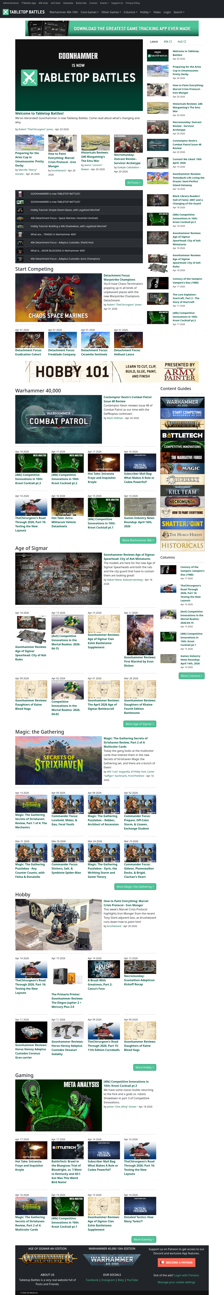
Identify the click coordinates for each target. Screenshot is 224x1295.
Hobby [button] (144, 12)
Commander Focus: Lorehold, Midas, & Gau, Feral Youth (64, 820)
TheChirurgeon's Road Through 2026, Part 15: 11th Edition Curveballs (104, 1046)
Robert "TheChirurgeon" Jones (36, 129)
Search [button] (178, 12)
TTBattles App (28, 3)
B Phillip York (138, 771)
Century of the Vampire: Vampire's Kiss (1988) (192, 570)
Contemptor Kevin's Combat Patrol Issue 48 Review (187, 144)
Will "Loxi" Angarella (118, 771)
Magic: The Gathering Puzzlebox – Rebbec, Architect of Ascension (103, 820)
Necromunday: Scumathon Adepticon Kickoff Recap (139, 980)
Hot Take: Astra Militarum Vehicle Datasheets (63, 522)
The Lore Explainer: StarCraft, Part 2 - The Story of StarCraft (186, 298)
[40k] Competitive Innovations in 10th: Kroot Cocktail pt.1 (101, 523)
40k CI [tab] (168, 41)
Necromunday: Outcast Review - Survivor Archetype (127, 159)
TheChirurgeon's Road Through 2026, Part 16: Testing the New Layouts (190, 593)
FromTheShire (136, 775)
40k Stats (43, 3)
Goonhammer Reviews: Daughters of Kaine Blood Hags (31, 704)
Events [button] (103, 3)
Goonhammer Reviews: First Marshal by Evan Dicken (140, 661)
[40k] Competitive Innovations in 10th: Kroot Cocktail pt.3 (185, 218)
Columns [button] (129, 12)
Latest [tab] (154, 41)
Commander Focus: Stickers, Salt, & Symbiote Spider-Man (66, 868)
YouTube (132, 1280)
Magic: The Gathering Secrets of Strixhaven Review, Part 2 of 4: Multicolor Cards (126, 742)
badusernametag (133, 579)
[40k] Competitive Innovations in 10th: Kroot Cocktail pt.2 (185, 316)
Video (157, 12)
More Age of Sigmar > (140, 724)
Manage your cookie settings (176, 1282)
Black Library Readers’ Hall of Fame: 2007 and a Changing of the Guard (188, 199)
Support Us (117, 3)
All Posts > (134, 183)
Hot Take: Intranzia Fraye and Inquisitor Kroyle (102, 478)
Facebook (92, 1280)
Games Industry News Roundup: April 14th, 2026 (139, 522)
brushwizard (58, 170)
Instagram (108, 1280)
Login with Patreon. (186, 1275)
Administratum (11, 3)
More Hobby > (145, 1067)
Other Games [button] (110, 12)
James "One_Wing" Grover (121, 1106)
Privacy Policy (133, 3)
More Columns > (191, 676)
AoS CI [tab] (182, 41)
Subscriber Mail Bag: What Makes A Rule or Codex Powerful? (139, 478)
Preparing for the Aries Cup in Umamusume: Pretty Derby (187, 70)
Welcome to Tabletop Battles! (39, 113)
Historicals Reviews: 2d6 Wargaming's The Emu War (95, 157)
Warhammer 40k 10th (64, 12)
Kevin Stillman (115, 418)
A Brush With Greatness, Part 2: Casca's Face (100, 984)
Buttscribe (81, 3)
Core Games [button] (89, 12)
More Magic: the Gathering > (135, 887)
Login (167, 12)
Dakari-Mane (114, 579)
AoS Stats (56, 3)
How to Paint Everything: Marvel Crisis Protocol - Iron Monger (188, 89)
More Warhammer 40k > (138, 540)
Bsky (121, 1280)
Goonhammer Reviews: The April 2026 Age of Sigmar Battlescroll (104, 704)
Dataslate (68, 3)
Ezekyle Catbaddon (128, 167)
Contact (93, 3)
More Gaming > (144, 1239)
